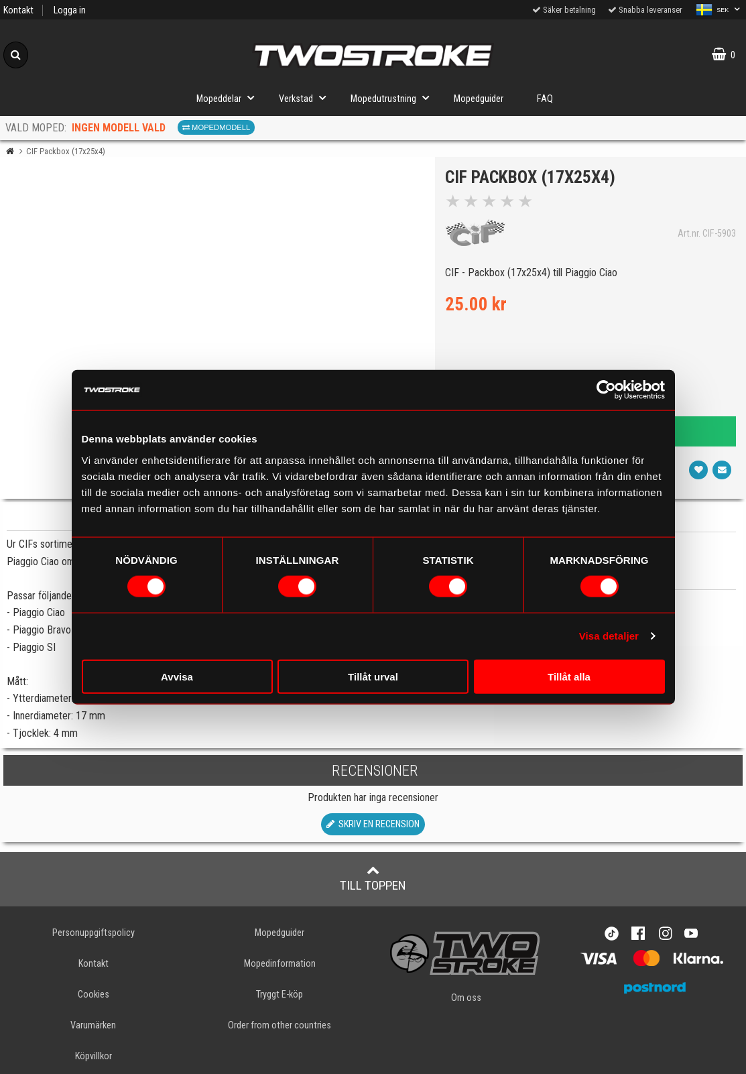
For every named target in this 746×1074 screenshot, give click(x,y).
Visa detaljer (609, 636)
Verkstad (306, 97)
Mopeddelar (229, 97)
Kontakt (18, 10)
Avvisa (177, 676)
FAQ (545, 99)
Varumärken (93, 1025)
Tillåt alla (569, 676)
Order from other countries (279, 1025)
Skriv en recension (373, 824)
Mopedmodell (216, 127)
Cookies (93, 994)
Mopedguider (478, 99)
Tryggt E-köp (279, 994)
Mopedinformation (280, 963)
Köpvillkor (93, 1056)
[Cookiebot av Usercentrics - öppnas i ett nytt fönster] (606, 390)
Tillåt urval (373, 676)
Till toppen (373, 878)
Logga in (70, 10)
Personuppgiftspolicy (93, 933)
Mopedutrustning (394, 97)
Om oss (466, 998)
